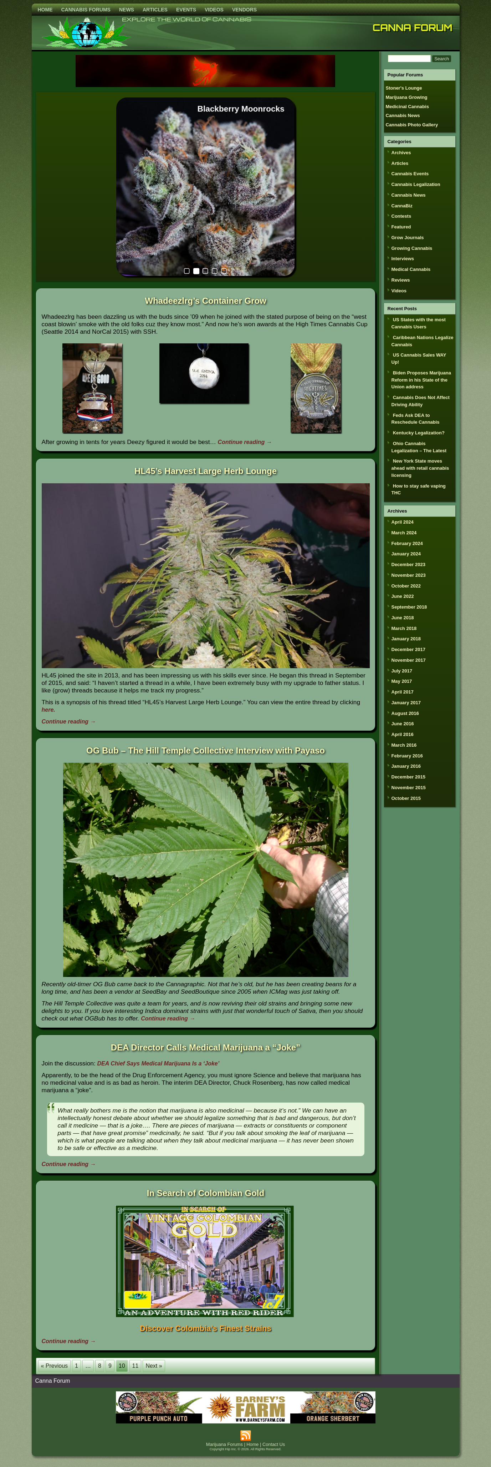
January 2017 (406, 702)
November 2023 (409, 575)
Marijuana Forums (224, 1444)
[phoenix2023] (205, 85)
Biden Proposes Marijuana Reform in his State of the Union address (421, 380)
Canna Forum (412, 27)
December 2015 (408, 777)
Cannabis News (403, 115)
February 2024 (407, 543)
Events (186, 9)
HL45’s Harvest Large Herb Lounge (205, 471)
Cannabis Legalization (416, 184)
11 (135, 1366)
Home (45, 9)
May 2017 (402, 681)
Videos (214, 9)
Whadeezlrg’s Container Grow (205, 301)
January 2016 (406, 766)
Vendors (244, 9)
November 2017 (409, 660)
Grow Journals (408, 237)
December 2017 (408, 649)
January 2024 (406, 553)
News (126, 9)
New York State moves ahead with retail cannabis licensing (420, 468)
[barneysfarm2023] (245, 1421)
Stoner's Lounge (404, 88)
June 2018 (403, 617)
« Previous (54, 1366)
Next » (153, 1366)
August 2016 (405, 713)
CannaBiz (402, 205)
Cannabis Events (410, 173)
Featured (401, 227)
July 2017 (402, 671)
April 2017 (403, 692)
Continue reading (245, 442)
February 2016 (407, 755)
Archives (401, 152)
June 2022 (403, 596)
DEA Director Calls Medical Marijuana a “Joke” (205, 1047)
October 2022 (406, 586)
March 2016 (404, 745)
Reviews (401, 280)
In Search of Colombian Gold (205, 1193)
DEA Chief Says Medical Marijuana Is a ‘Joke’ (158, 1063)
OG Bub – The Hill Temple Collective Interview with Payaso (205, 750)
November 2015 (409, 787)
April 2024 (403, 522)
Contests (401, 216)
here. (48, 710)
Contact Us (273, 1444)
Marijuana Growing (407, 97)
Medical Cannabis (411, 269)
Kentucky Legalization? (419, 432)
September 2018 (409, 607)
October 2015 (406, 798)
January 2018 (406, 638)
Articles (155, 9)
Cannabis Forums (86, 9)
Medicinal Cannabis (407, 106)
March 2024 (404, 532)
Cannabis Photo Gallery (412, 124)
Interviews (403, 258)
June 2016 (403, 723)
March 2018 (404, 628)
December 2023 (408, 564)
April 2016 (403, 734)
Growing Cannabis (412, 248)
